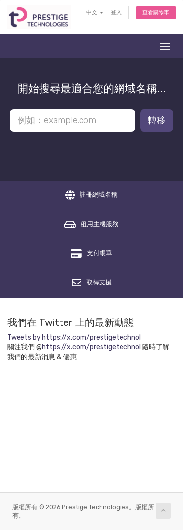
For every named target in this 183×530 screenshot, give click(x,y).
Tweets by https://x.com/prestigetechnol (74, 337)
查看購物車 (155, 12)
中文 (94, 12)
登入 (116, 12)
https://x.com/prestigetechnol (91, 347)
